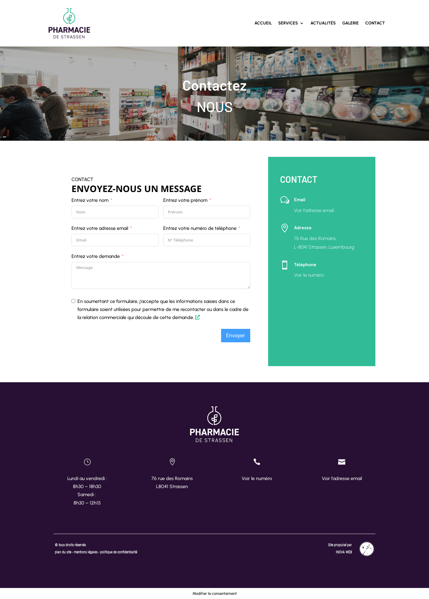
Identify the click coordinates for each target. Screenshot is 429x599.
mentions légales (86, 552)
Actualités (323, 23)
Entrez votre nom (90, 200)
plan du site (63, 552)
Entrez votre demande (96, 256)
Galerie (350, 23)
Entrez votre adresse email (100, 228)
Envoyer (235, 335)
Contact (375, 23)
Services (288, 23)
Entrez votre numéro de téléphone (200, 228)
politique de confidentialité (118, 552)
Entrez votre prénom (185, 200)
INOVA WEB (344, 552)
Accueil (263, 23)
